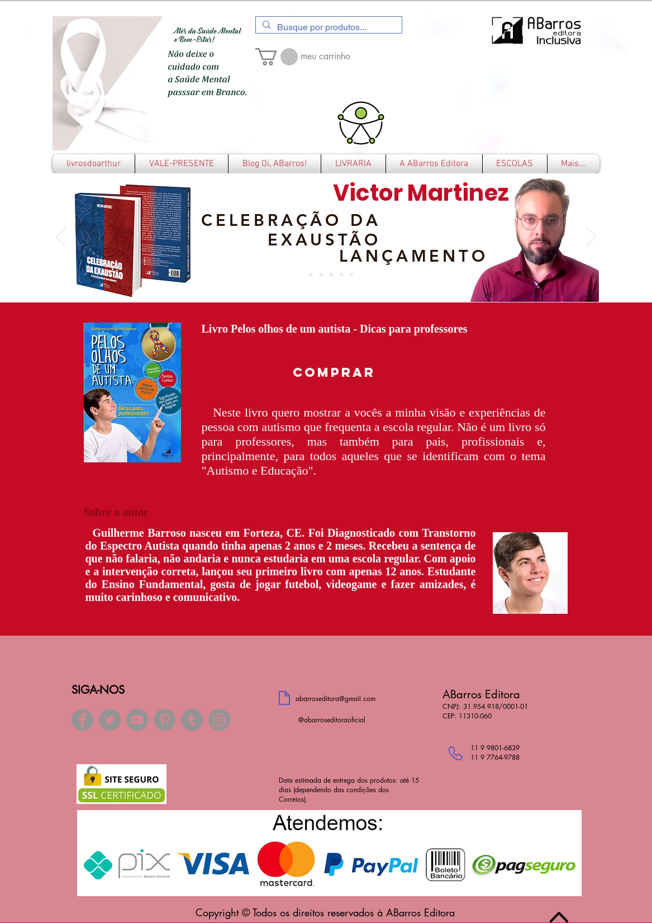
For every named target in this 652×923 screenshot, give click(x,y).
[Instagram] (219, 720)
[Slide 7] (301, 274)
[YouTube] (137, 720)
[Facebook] (82, 720)
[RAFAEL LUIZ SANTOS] (331, 274)
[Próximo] (591, 237)
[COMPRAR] (334, 372)
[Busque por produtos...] (327, 27)
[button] (276, 56)
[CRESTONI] (311, 274)
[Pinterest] (164, 720)
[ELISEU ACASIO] (341, 274)
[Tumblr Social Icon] (192, 720)
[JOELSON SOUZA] (351, 274)
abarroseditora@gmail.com (335, 698)
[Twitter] (110, 720)
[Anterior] (61, 237)
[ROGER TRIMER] (321, 274)
